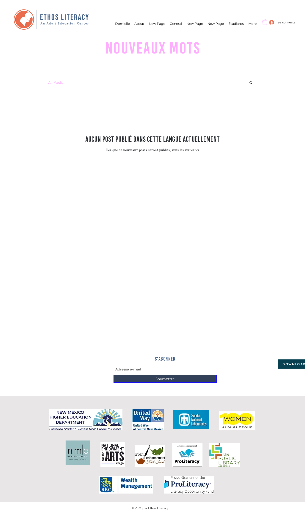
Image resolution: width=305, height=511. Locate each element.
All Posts (55, 82)
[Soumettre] (165, 379)
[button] (264, 22)
